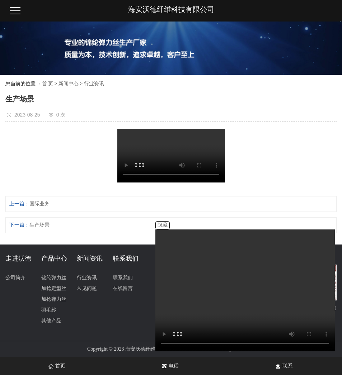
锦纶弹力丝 (53, 277)
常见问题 (87, 288)
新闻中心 (68, 83)
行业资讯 (94, 83)
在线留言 (123, 288)
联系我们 (123, 277)
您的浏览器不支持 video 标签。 (245, 290)
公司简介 (15, 277)
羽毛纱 (48, 310)
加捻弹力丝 (53, 299)
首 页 (47, 83)
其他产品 (51, 320)
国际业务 (39, 204)
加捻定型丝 (53, 288)
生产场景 (39, 225)
